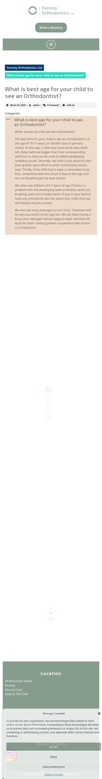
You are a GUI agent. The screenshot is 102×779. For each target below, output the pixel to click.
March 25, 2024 (18, 105)
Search (51, 609)
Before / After (47, 393)
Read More (47, 396)
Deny (53, 756)
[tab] (51, 44)
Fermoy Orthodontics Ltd (24, 68)
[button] (99, 713)
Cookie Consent (53, 774)
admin (36, 105)
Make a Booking (51, 28)
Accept (53, 747)
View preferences (54, 766)
